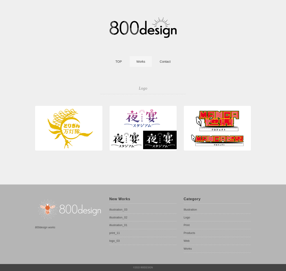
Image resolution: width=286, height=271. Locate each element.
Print (187, 225)
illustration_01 (118, 225)
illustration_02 (118, 217)
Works (140, 61)
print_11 (114, 233)
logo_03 (114, 240)
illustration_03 (118, 209)
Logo (187, 217)
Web (187, 240)
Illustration (190, 209)
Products (189, 233)
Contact (165, 61)
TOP (118, 61)
